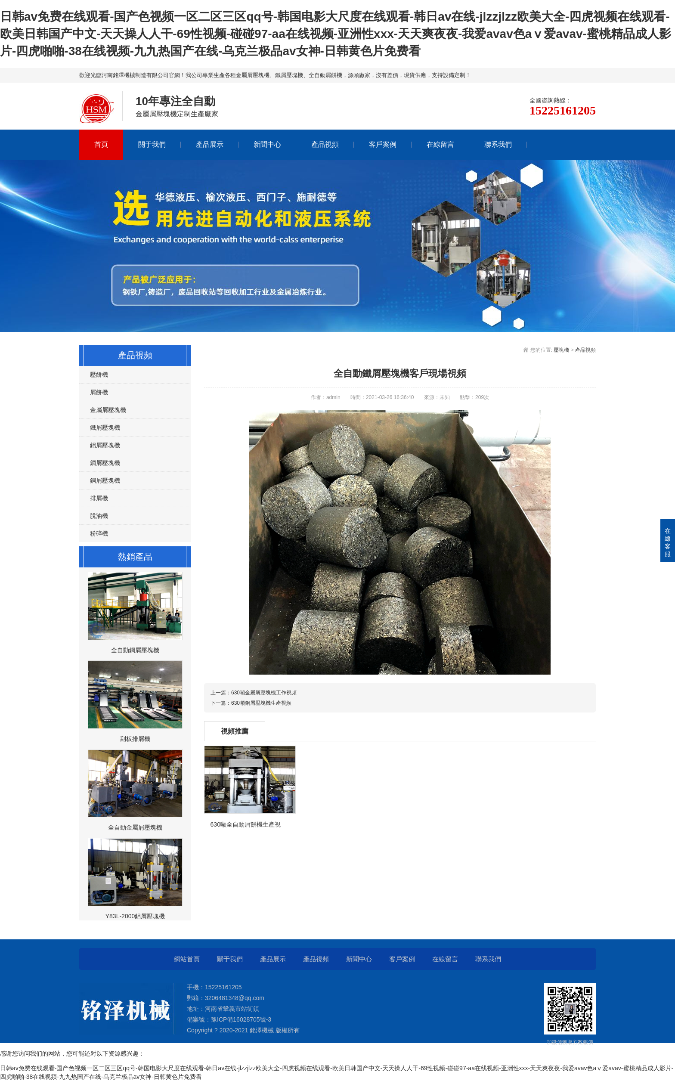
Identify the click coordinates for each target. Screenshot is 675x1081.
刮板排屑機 (135, 738)
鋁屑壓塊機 (105, 445)
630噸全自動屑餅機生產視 (246, 824)
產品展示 (209, 144)
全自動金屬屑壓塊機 (135, 827)
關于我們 (152, 144)
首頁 (101, 144)
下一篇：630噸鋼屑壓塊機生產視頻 (251, 703)
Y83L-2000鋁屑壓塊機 (135, 916)
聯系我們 (498, 144)
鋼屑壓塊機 (105, 462)
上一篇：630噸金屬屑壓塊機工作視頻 (254, 693)
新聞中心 (267, 144)
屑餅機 (99, 392)
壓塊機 (561, 350)
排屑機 (99, 498)
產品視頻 (325, 144)
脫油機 (99, 515)
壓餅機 (99, 374)
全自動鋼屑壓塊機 (135, 650)
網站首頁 (187, 959)
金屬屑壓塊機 (108, 409)
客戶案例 (382, 144)
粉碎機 (99, 533)
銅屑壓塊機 (105, 480)
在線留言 (440, 144)
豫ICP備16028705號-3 (241, 1019)
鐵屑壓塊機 (105, 427)
